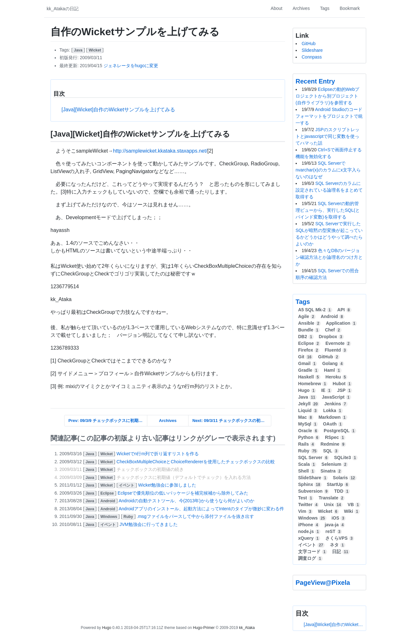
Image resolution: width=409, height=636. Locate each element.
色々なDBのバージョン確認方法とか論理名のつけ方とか (329, 257)
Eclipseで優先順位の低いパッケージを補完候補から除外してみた (183, 493)
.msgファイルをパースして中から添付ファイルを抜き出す (195, 516)
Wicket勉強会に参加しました (167, 485)
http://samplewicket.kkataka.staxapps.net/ (160, 151)
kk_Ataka (247, 627)
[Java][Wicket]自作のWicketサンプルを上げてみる (118, 109)
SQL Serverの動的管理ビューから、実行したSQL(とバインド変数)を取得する (328, 210)
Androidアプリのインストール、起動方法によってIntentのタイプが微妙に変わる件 (201, 508)
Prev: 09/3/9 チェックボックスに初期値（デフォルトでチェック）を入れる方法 (107, 420)
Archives (168, 420)
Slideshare (312, 50)
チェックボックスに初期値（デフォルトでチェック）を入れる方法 (184, 477)
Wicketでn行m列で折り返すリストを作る (158, 453)
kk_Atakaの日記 (63, 8)
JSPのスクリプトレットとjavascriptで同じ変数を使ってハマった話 (327, 136)
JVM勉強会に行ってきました (149, 524)
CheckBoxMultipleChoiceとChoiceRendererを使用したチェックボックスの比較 (196, 461)
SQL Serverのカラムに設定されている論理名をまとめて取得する (329, 190)
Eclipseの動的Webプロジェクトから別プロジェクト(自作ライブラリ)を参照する (327, 96)
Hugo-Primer (204, 627)
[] (78, 49)
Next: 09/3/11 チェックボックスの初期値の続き (231, 420)
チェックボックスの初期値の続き (150, 469)
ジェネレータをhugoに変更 (131, 65)
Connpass (312, 57)
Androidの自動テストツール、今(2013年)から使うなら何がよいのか (186, 500)
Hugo (106, 627)
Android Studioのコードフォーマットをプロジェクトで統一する (329, 116)
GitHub (309, 43)
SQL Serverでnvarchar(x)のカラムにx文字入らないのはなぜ (328, 170)
